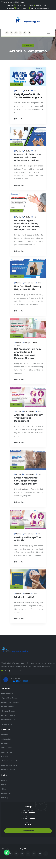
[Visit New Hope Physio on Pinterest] (20, 33)
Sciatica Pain (7, 752)
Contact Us (6, 793)
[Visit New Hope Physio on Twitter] (7, 33)
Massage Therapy (8, 711)
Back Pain (5, 743)
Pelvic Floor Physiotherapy (11, 761)
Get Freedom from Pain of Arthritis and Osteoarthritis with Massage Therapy (27, 355)
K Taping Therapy (8, 715)
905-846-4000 (21, 5)
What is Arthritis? (24, 598)
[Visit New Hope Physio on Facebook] (11, 33)
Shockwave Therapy (9, 765)
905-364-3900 (41, 5)
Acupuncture (7, 724)
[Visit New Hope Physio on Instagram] (16, 33)
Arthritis (27, 91)
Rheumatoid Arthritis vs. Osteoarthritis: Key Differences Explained (28, 159)
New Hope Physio (23, 849)
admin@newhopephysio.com (40, 8)
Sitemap (5, 798)
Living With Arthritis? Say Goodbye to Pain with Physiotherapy (26, 482)
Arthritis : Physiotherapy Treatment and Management (28, 419)
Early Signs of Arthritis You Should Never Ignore (28, 96)
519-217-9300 (21, 8)
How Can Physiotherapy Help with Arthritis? (27, 289)
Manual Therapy (8, 707)
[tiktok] (29, 33)
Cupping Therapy (8, 770)
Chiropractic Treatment (10, 702)
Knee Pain (5, 735)
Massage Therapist (30, 344)
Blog (4, 789)
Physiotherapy (29, 284)
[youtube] (25, 33)
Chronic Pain (7, 739)
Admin (18, 91)
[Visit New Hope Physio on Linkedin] (34, 853)
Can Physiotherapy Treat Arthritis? (28, 540)
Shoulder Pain (7, 748)
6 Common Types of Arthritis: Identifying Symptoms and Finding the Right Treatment (27, 227)
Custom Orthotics (8, 720)
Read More (19, 119)
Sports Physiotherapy (10, 698)
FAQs (4, 785)
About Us (5, 780)
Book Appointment (28, 831)
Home (26, 45)
